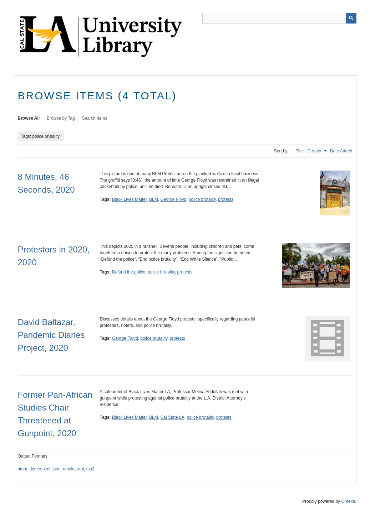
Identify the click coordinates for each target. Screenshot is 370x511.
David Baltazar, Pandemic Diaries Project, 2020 (51, 335)
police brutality (202, 199)
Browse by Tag (61, 118)
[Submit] (351, 18)
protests (225, 199)
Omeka (348, 501)
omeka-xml (73, 468)
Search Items (94, 118)
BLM (153, 199)
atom (22, 468)
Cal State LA (172, 417)
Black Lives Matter (129, 199)
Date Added (341, 150)
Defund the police (128, 272)
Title (300, 150)
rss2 (90, 468)
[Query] (279, 18)
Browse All (29, 118)
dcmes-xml (40, 468)
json (57, 468)
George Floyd (173, 199)
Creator (315, 150)
